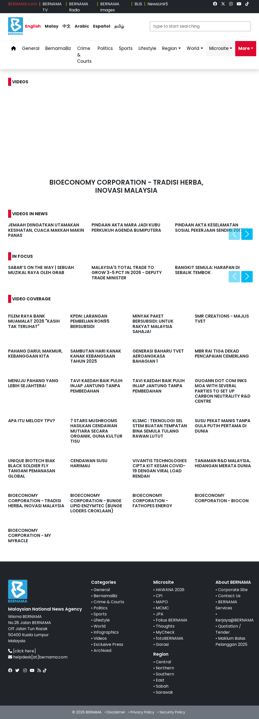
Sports (100, 614)
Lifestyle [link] (147, 48)
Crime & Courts (109, 602)
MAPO (162, 602)
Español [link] (101, 26)
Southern (165, 674)
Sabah (162, 686)
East (160, 680)
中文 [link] (66, 26)
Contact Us (229, 596)
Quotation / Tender (228, 629)
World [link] (193, 48)
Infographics (106, 632)
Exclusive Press (108, 644)
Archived (102, 650)
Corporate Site (233, 590)
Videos (100, 638)
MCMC (162, 608)
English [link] (33, 26)
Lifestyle (102, 620)
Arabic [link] (82, 26)
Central (163, 662)
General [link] (30, 48)
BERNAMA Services (226, 605)
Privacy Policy (142, 712)
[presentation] (234, 234)
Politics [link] (105, 48)
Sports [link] (126, 48)
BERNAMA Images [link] (109, 7)
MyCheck (165, 632)
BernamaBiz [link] (58, 48)
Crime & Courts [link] (84, 54)
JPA (159, 614)
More (244, 48)
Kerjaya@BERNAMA (234, 620)
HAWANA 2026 (170, 590)
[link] (215, 4)
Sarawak (164, 692)
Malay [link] (51, 26)
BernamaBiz (105, 596)
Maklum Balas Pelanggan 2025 (231, 641)
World (99, 626)
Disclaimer (116, 712)
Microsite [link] (219, 48)
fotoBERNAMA (169, 638)
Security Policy (172, 712)
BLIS (138, 4)
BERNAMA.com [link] (22, 4)
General (102, 590)
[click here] (24, 651)
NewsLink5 (157, 4)
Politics (100, 608)
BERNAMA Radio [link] (78, 7)
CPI (159, 596)
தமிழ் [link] (119, 26)
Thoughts (165, 626)
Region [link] (169, 48)
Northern (165, 668)
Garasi (162, 644)
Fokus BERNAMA (171, 620)
